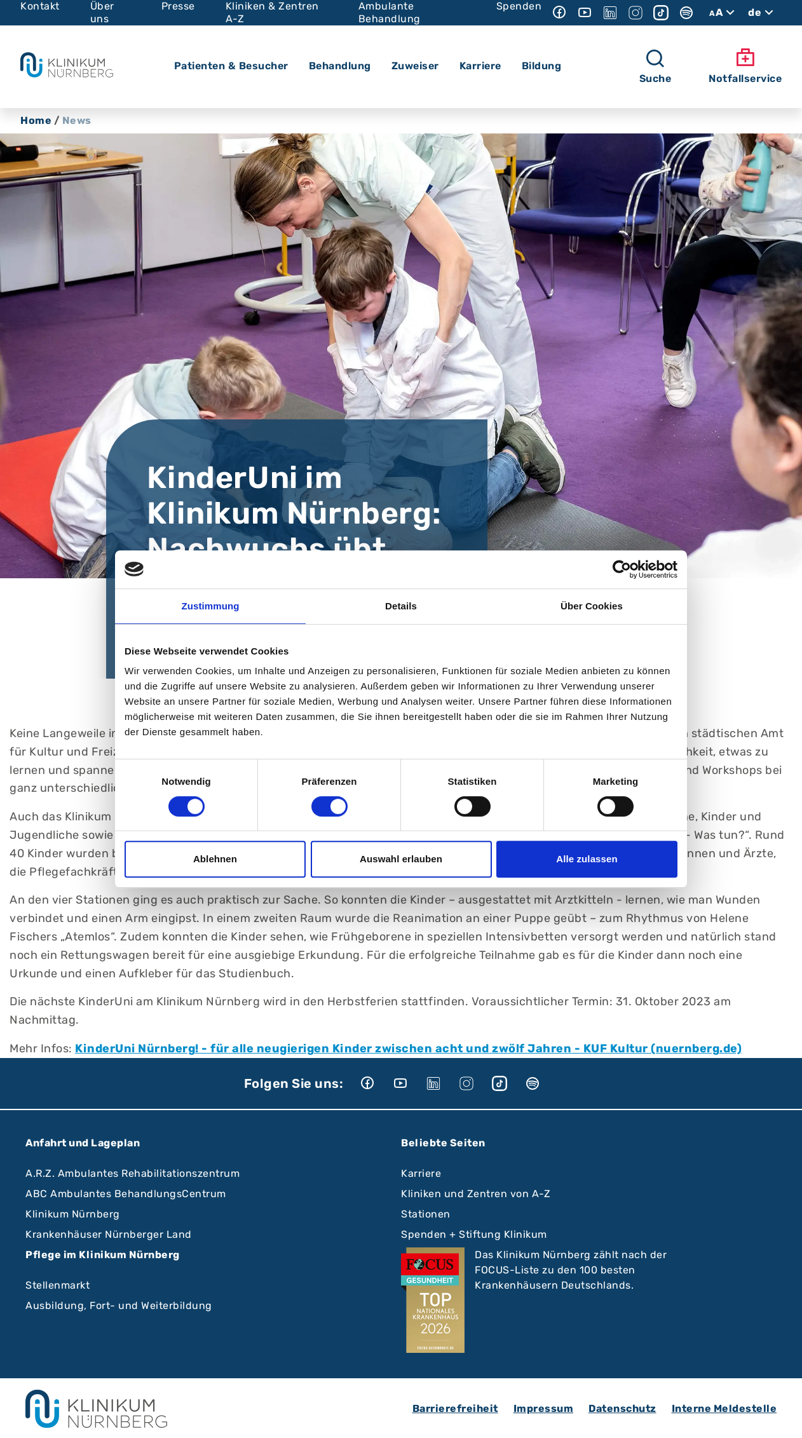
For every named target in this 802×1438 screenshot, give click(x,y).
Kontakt (40, 6)
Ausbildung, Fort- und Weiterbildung (118, 1305)
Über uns (102, 12)
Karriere (421, 1173)
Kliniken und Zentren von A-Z (475, 1194)
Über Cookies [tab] (592, 605)
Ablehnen (215, 858)
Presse (178, 6)
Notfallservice (745, 66)
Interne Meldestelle (724, 1408)
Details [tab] (401, 605)
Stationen (426, 1214)
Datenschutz (622, 1408)
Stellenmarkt (57, 1285)
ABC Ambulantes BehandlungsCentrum (125, 1194)
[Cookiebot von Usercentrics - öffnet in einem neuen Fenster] (621, 569)
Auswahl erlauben (401, 858)
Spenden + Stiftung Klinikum (474, 1234)
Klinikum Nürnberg (72, 1214)
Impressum (543, 1408)
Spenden (519, 6)
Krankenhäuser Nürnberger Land (108, 1234)
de (762, 12)
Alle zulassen (586, 858)
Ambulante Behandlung (389, 12)
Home (35, 120)
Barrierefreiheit (455, 1408)
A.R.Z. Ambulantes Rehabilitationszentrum (132, 1173)
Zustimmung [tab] (211, 605)
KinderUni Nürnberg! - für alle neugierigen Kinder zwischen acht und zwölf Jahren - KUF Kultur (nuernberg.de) (408, 1048)
